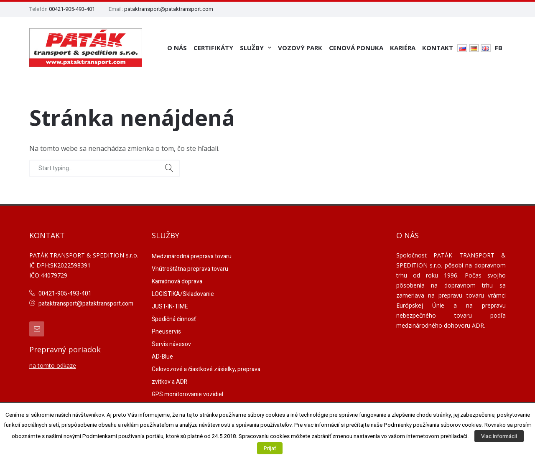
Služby (252, 47)
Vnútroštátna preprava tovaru (190, 269)
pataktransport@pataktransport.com (168, 9)
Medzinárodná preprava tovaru (192, 256)
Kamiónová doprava (177, 281)
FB (498, 47)
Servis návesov (171, 344)
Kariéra (402, 47)
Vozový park (300, 47)
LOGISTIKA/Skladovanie (183, 294)
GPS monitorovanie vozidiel (187, 394)
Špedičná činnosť (174, 319)
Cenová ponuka (356, 47)
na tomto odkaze (52, 365)
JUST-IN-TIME (170, 306)
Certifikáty (213, 47)
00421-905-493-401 (72, 9)
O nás (177, 47)
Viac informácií (499, 436)
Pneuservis (166, 331)
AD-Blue (162, 356)
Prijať (270, 448)
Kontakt (437, 47)
